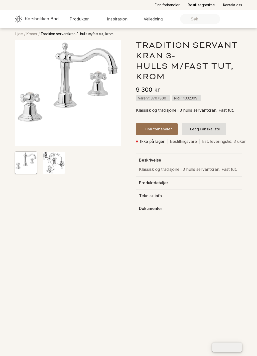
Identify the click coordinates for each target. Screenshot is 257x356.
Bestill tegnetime (201, 5)
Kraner (31, 34)
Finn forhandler (167, 5)
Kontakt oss (232, 5)
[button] (82, 19)
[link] (230, 19)
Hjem (19, 34)
